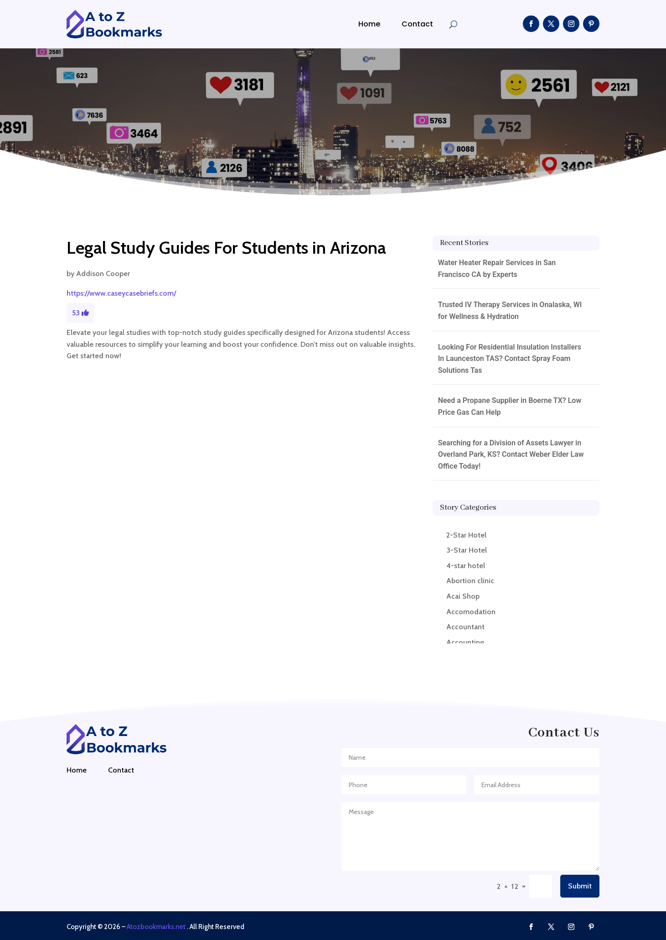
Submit (580, 886)
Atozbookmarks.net (156, 927)
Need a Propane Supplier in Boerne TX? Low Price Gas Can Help (510, 406)
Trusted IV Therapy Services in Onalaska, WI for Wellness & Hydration (510, 310)
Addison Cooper (103, 273)
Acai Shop (463, 596)
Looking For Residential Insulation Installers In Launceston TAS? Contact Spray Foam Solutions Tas (509, 359)
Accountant (465, 626)
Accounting (465, 642)
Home (369, 24)
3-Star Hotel (466, 550)
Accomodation (471, 611)
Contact (417, 24)
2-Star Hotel (466, 535)
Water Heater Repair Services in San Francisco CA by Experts (497, 268)
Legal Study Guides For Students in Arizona (226, 247)
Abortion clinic (470, 580)
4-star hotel (465, 565)
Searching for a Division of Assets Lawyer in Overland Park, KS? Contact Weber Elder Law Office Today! (511, 454)
